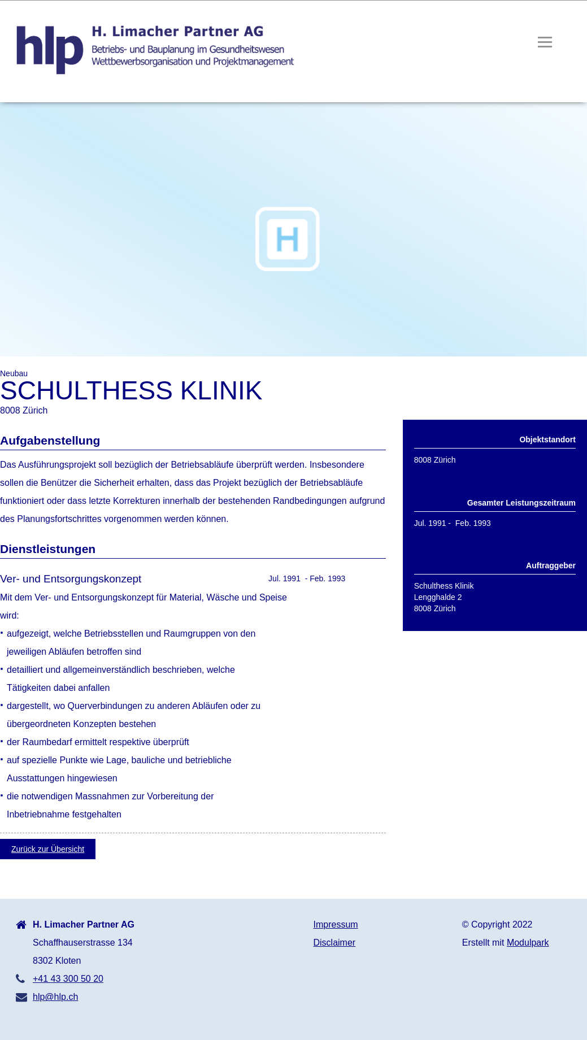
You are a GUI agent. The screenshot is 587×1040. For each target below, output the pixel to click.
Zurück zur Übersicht (47, 849)
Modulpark (528, 942)
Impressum (336, 924)
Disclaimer (335, 942)
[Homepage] (151, 74)
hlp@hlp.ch (55, 997)
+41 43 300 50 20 (68, 979)
